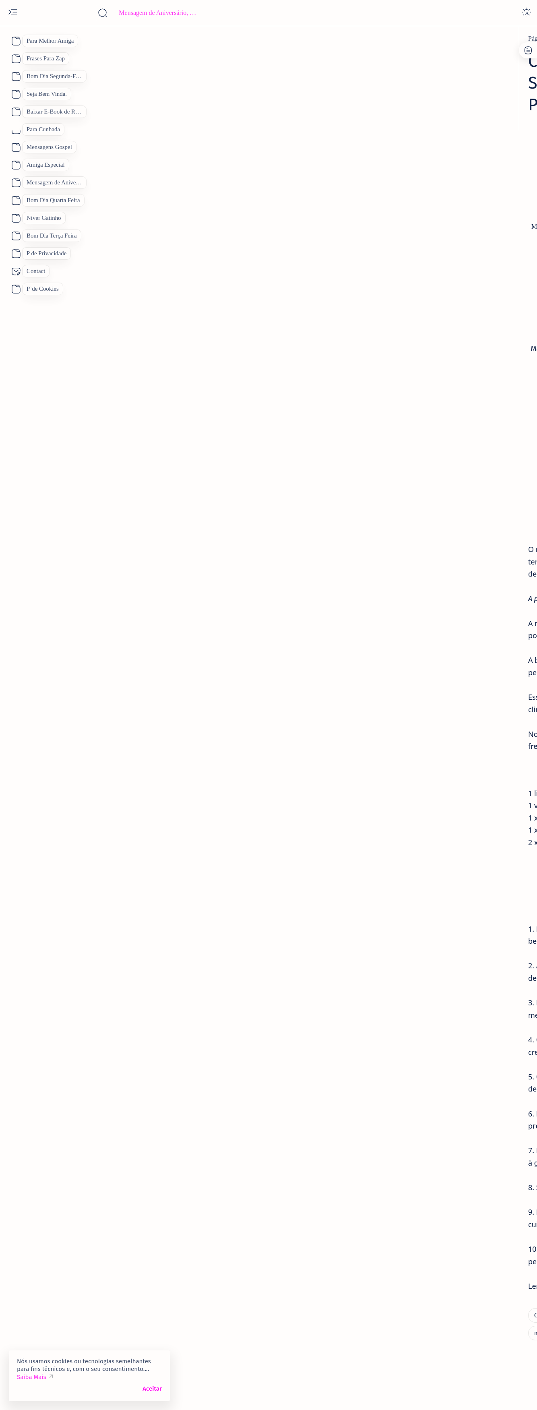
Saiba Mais (31, 1377)
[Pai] (406, 1045)
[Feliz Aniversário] (426, 1025)
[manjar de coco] (339, 1304)
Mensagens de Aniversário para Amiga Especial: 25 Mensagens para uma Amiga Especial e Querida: (453, 681)
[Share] (373, 219)
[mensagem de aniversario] (444, 596)
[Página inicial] (80, 38)
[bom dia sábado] (431, 828)
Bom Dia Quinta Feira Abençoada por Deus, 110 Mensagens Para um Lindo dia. (450, 797)
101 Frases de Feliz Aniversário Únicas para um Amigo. (452, 434)
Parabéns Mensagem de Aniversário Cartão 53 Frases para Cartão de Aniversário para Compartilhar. (453, 565)
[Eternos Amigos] (431, 413)
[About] (15, 41)
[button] (488, 1394)
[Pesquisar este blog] (159, 12)
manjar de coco (130, 720)
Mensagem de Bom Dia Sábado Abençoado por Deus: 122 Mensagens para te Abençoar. (454, 855)
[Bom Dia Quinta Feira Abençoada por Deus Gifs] (473, 770)
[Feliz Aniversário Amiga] (442, 461)
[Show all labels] (415, 1084)
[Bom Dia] (422, 886)
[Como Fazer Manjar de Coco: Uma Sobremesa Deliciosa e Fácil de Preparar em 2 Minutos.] (223, 38)
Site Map (456, 225)
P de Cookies (409, 218)
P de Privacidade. (414, 225)
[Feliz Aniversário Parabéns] (445, 712)
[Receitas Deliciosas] (93, 1322)
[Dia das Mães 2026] (427, 1005)
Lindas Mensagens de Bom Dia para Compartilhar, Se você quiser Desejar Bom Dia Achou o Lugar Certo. (454, 912)
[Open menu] (13, 13)
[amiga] (419, 654)
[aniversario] (425, 538)
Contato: (445, 218)
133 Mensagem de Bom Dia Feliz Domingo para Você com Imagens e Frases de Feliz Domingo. (451, 739)
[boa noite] (415, 1065)
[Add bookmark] (341, 219)
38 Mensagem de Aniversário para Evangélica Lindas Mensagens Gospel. (454, 359)
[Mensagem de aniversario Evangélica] (459, 338)
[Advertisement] (219, 136)
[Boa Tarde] (417, 985)
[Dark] (526, 13)
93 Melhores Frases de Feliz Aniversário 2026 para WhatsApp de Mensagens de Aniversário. (453, 623)
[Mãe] (479, 1025)
